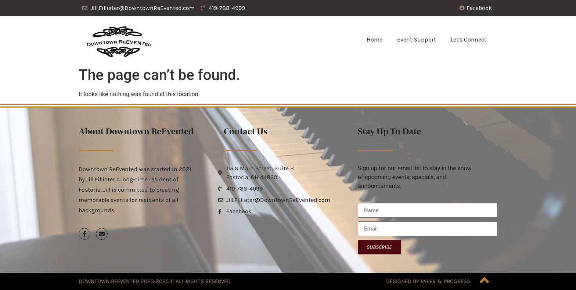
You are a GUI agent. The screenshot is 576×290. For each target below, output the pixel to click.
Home (374, 39)
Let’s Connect (468, 39)
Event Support (416, 39)
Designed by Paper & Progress (428, 281)
